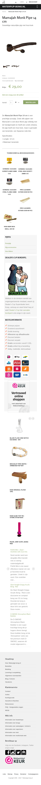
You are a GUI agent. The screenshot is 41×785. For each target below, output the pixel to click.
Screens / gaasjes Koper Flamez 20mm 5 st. (9, 164)
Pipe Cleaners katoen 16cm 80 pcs (25, 202)
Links (4, 774)
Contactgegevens (33, 774)
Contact (7, 691)
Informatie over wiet (12, 732)
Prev (33, 418)
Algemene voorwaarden (13, 675)
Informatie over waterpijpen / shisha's (18, 726)
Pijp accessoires (10, 247)
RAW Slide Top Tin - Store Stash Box (17, 516)
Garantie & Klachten (12, 700)
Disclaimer (23, 774)
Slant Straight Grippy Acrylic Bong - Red (20, 586)
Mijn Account (33, 2)
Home (4, 11)
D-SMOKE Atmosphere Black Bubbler (20, 615)
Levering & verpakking (12, 672)
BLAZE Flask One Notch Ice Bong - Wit (19, 439)
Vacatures (8, 682)
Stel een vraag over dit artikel (13, 95)
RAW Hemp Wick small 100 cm (9, 221)
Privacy (16, 774)
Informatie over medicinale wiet (15, 735)
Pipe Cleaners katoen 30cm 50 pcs (25, 184)
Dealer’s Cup (14, 310)
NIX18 (7, 710)
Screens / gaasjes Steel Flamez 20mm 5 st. (9, 185)
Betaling (8, 669)
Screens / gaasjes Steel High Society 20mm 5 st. (25, 164)
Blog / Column (10, 679)
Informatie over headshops (14, 719)
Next (30, 418)
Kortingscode (9, 697)
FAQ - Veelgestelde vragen (14, 707)
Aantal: (4, 102)
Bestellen (31, 102)
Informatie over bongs (12, 723)
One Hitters (9, 251)
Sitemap (10, 774)
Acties (7, 694)
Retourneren (9, 704)
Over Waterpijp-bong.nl (13, 663)
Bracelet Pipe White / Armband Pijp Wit (18, 464)
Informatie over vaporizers (14, 729)
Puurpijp (8, 243)
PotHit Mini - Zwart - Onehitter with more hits (18, 551)
